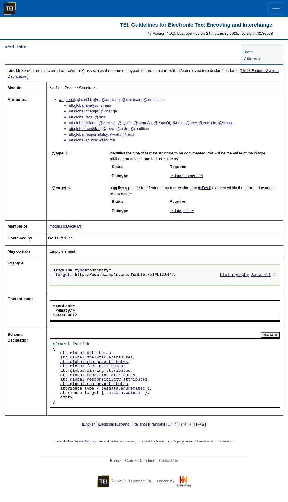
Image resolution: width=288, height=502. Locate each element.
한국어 (188, 424)
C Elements (252, 58)
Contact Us (168, 460)
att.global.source (83, 140)
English (89, 424)
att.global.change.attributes (94, 362)
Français (156, 424)
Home (248, 52)
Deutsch (106, 424)
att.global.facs (81, 117)
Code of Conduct (139, 460)
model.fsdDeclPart (65, 226)
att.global (67, 99)
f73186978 (163, 441)
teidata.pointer (182, 211)
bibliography (234, 275)
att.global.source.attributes (94, 384)
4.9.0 (93, 441)
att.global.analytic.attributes (96, 357)
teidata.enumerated (186, 175)
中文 (201, 424)
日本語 (173, 424)
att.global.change (83, 111)
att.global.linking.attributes (95, 371)
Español (123, 424)
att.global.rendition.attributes (97, 375)
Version (84, 441)
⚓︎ (66, 153)
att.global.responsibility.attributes (103, 379)
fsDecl (204, 188)
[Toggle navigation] (275, 8)
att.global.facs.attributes (91, 366)
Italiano (140, 424)
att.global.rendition (85, 128)
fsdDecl (66, 238)
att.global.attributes (85, 353)
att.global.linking (83, 123)
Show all (261, 275)
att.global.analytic (84, 105)
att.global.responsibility (88, 134)
